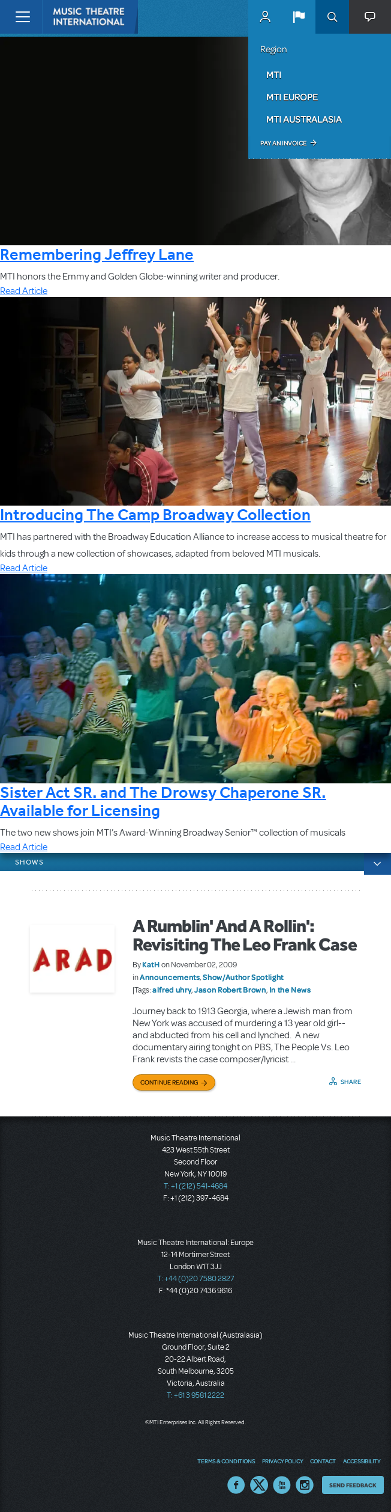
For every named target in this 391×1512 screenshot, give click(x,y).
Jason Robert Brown (230, 989)
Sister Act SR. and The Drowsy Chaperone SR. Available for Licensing (163, 801)
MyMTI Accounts (265, 17)
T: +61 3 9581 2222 (195, 1395)
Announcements (170, 977)
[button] (298, 17)
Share (351, 1081)
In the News (290, 989)
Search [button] (332, 17)
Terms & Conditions (226, 1461)
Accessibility (361, 1461)
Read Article (23, 291)
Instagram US (305, 1485)
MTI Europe (292, 97)
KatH (151, 964)
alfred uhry (171, 989)
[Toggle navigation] (22, 17)
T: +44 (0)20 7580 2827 (195, 1279)
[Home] (67, 17)
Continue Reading (169, 1082)
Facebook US (236, 1485)
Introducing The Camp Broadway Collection (155, 514)
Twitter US (259, 1485)
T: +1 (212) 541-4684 (195, 1186)
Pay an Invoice (283, 143)
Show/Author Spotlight (243, 977)
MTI (273, 75)
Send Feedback (353, 1485)
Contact (323, 1461)
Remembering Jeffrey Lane (97, 254)
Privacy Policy (282, 1461)
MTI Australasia (304, 119)
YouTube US (282, 1485)
